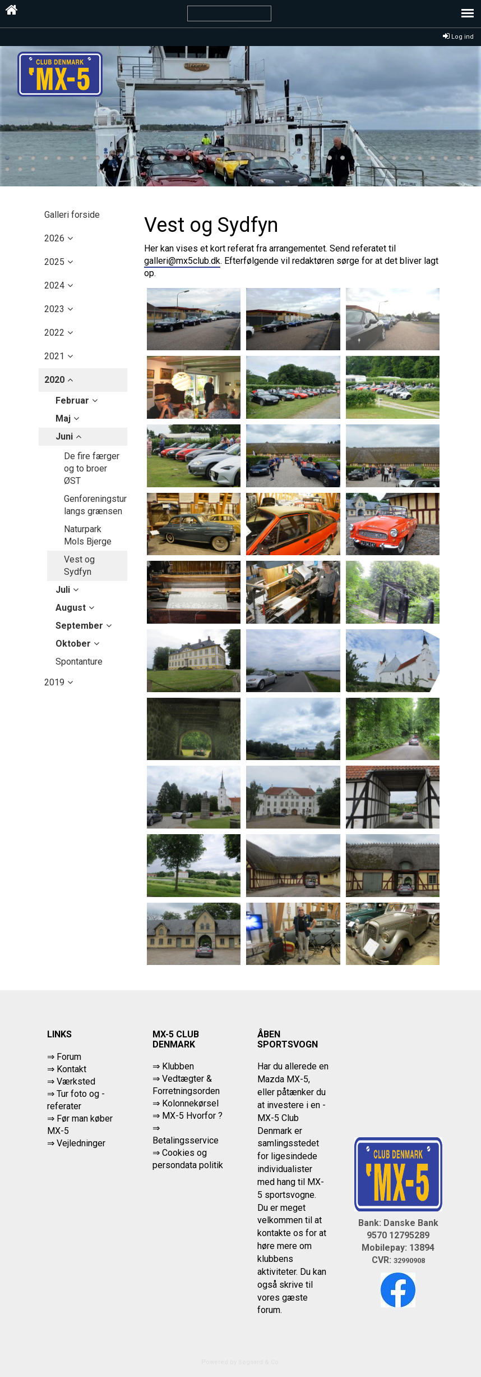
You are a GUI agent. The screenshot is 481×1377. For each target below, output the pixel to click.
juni (64, 436)
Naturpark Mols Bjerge (88, 535)
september (79, 625)
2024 (54, 285)
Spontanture (79, 661)
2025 (54, 262)
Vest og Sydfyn (79, 565)
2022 (54, 332)
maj (63, 418)
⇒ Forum (64, 1056)
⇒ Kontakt (66, 1069)
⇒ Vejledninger (76, 1143)
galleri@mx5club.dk (182, 260)
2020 (54, 379)
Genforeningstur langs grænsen (95, 504)
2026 (54, 238)
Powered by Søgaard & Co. (240, 1362)
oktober (73, 643)
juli (62, 589)
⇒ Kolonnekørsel (185, 1103)
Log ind (458, 36)
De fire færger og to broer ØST (91, 468)
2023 (54, 309)
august (70, 607)
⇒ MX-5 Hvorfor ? (187, 1115)
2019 (54, 682)
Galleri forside (72, 214)
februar (72, 400)
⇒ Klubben (173, 1066)
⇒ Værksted (71, 1081)
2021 (54, 356)
